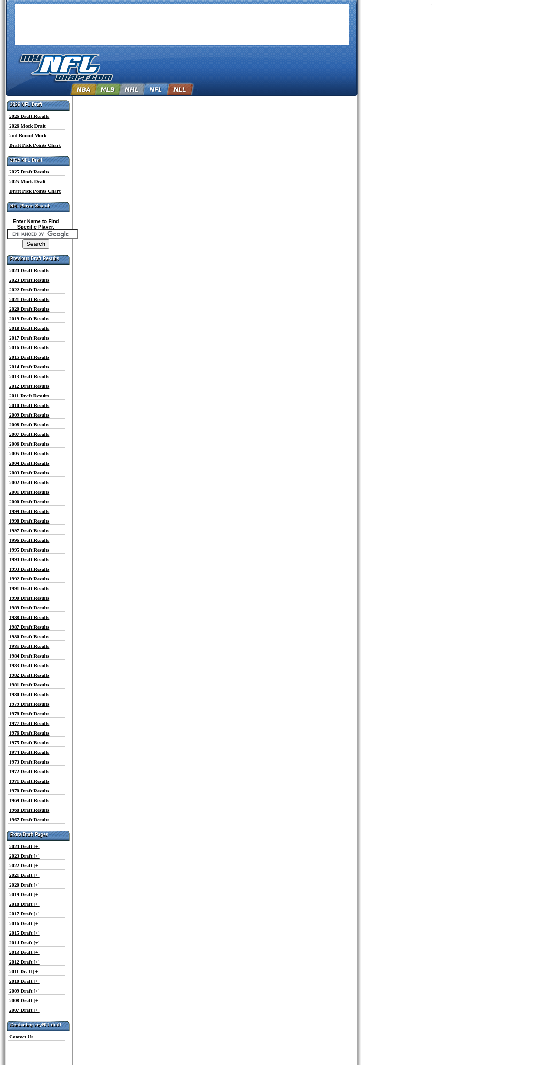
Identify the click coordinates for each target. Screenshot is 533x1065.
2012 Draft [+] (24, 962)
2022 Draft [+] (24, 865)
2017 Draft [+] (24, 913)
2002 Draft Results (29, 482)
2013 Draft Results (29, 376)
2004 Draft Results (29, 463)
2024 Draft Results (29, 270)
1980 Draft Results (29, 694)
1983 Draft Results (29, 665)
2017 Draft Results (29, 337)
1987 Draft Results (29, 627)
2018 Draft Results (29, 328)
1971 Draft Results (29, 781)
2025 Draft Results (29, 171)
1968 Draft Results (29, 810)
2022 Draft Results (29, 289)
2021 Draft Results (29, 299)
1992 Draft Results (29, 578)
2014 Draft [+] (24, 942)
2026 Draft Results (29, 116)
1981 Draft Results (29, 684)
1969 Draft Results (29, 800)
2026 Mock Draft (27, 125)
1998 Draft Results (29, 521)
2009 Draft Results (29, 415)
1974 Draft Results (29, 752)
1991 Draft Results (29, 588)
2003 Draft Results (29, 472)
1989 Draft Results (29, 607)
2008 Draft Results (29, 424)
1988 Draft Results (29, 617)
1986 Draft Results (29, 636)
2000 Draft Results (29, 501)
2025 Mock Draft (27, 181)
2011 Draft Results (29, 395)
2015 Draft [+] (24, 933)
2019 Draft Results (29, 318)
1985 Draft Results (29, 646)
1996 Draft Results (29, 540)
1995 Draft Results (29, 549)
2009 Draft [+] (24, 990)
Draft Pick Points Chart (35, 145)
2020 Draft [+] (24, 884)
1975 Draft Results (29, 742)
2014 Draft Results (29, 366)
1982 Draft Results (29, 675)
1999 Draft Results (29, 511)
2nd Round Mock (28, 135)
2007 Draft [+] (24, 1010)
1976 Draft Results (29, 733)
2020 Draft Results (29, 309)
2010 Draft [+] (24, 981)
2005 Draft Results (29, 453)
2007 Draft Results (29, 434)
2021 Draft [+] (24, 875)
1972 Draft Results (29, 771)
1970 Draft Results (29, 790)
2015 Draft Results (29, 357)
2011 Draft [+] (24, 971)
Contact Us (21, 1036)
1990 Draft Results (29, 598)
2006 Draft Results (29, 443)
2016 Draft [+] (24, 923)
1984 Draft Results (29, 655)
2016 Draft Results (29, 347)
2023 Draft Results (29, 280)
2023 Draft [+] (24, 856)
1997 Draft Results (29, 530)
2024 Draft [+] (24, 846)
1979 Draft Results (29, 704)
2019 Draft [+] (24, 894)
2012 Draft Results (29, 386)
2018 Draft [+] (24, 904)
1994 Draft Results (29, 559)
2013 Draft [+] (24, 952)
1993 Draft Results (29, 569)
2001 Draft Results (29, 492)
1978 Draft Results (29, 713)
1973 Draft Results (29, 761)
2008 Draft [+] (24, 1000)
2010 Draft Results (29, 405)
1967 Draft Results (29, 819)
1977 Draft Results (29, 723)
